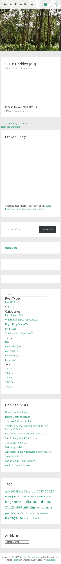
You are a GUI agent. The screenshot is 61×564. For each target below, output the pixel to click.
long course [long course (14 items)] (13, 502)
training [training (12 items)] (10, 518)
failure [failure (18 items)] (21, 496)
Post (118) (10, 302)
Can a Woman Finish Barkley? (20, 461)
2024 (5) (9, 373)
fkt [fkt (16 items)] (28, 496)
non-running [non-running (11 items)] (44, 507)
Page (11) (9, 306)
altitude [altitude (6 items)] (9, 491)
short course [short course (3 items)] (44, 514)
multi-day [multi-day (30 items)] (13, 507)
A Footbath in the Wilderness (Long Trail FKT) (28, 451)
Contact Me (11, 248)
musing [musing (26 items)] (29, 507)
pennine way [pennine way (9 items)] (12, 513)
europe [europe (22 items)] (10, 496)
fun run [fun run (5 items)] (34, 497)
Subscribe (47, 229)
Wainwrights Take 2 (15, 447)
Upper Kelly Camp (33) (16, 324)
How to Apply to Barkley (17, 412)
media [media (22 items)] (26, 502)
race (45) (9, 342)
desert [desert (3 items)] (34, 492)
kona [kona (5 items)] (48, 497)
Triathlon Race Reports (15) (19, 333)
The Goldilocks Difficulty (18, 421)
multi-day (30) (12, 355)
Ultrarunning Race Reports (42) (21, 319)
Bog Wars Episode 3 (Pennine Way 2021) (25, 433)
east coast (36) (12, 351)
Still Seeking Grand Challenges (21, 438)
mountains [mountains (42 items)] (41, 501)
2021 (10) (9, 386)
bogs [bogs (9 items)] (29, 491)
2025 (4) (9, 368)
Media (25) (10, 328)
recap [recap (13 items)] (32, 513)
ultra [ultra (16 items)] (19, 518)
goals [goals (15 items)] (42, 496)
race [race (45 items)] (24, 512)
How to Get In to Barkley (17, 416)
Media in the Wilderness (17, 465)
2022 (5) (9, 382)
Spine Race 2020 (13, 456)
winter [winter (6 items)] (37, 518)
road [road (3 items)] (38, 514)
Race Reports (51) (14, 315)
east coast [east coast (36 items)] (45, 491)
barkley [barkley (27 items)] (19, 491)
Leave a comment (16, 111)
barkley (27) (11, 360)
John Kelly (27, 69)
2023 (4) (9, 377)
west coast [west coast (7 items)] (28, 518)
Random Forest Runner (18, 4)
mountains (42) (13, 346)
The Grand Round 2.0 (16, 442)
